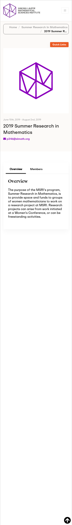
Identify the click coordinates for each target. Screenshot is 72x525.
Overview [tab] (16, 169)
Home (13, 27)
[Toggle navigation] (65, 10)
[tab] (59, 44)
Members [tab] (36, 169)
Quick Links (59, 44)
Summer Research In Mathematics (45, 27)
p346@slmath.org (18, 139)
